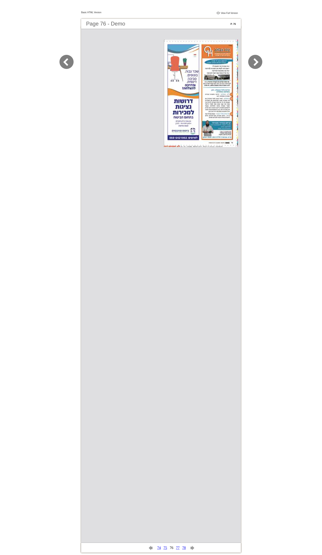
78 (184, 548)
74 (159, 548)
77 (178, 548)
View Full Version (229, 13)
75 (165, 548)
